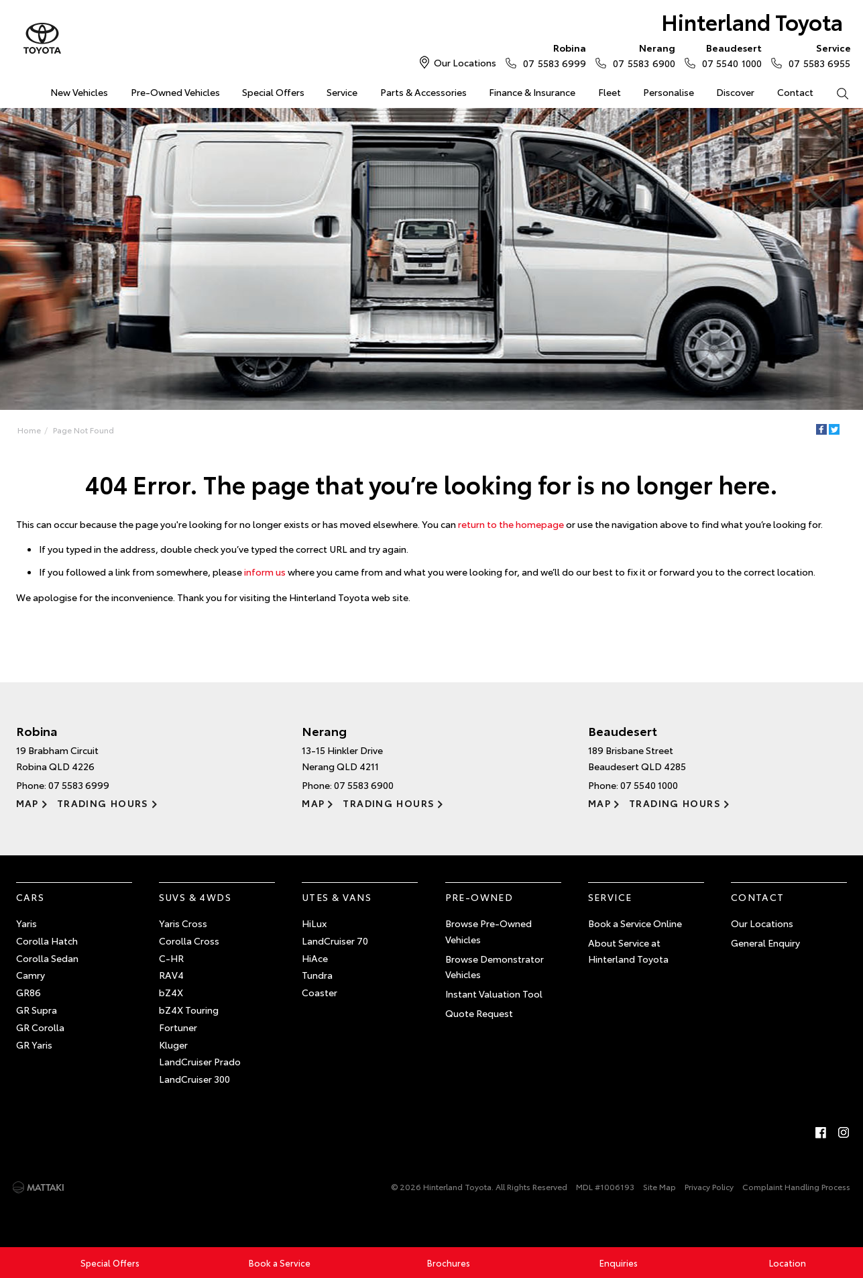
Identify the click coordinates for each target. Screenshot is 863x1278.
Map (27, 803)
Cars (30, 897)
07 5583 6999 (551, 55)
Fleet (609, 92)
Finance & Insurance (532, 92)
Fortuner (178, 1027)
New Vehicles (79, 92)
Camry (30, 974)
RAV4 (171, 974)
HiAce (315, 958)
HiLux (314, 923)
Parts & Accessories (423, 92)
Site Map (659, 1186)
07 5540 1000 (729, 55)
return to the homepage (511, 524)
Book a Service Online (635, 923)
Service (342, 92)
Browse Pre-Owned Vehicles (488, 931)
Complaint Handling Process (796, 1186)
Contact (795, 92)
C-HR (171, 958)
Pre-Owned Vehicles (175, 92)
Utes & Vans (336, 897)
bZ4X (171, 992)
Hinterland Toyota (752, 21)
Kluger (173, 1044)
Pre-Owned (479, 897)
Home (17, 89)
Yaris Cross (183, 923)
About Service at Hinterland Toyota (628, 950)
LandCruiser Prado (200, 1061)
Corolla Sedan (47, 958)
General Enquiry (765, 942)
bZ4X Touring (189, 1009)
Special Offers (273, 92)
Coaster (319, 992)
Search (837, 92)
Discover (735, 92)
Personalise (668, 92)
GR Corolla (40, 1027)
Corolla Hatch (47, 940)
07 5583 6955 (816, 55)
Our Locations (465, 62)
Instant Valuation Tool (493, 993)
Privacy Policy (709, 1186)
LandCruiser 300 (194, 1078)
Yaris (26, 923)
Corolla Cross (189, 940)
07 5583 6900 (641, 55)
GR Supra (36, 1009)
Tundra (317, 974)
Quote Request (479, 1013)
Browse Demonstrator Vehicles (494, 966)
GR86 (28, 992)
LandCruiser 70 (335, 940)
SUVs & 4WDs (195, 897)
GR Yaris (34, 1044)
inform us (265, 571)
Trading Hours (103, 803)
